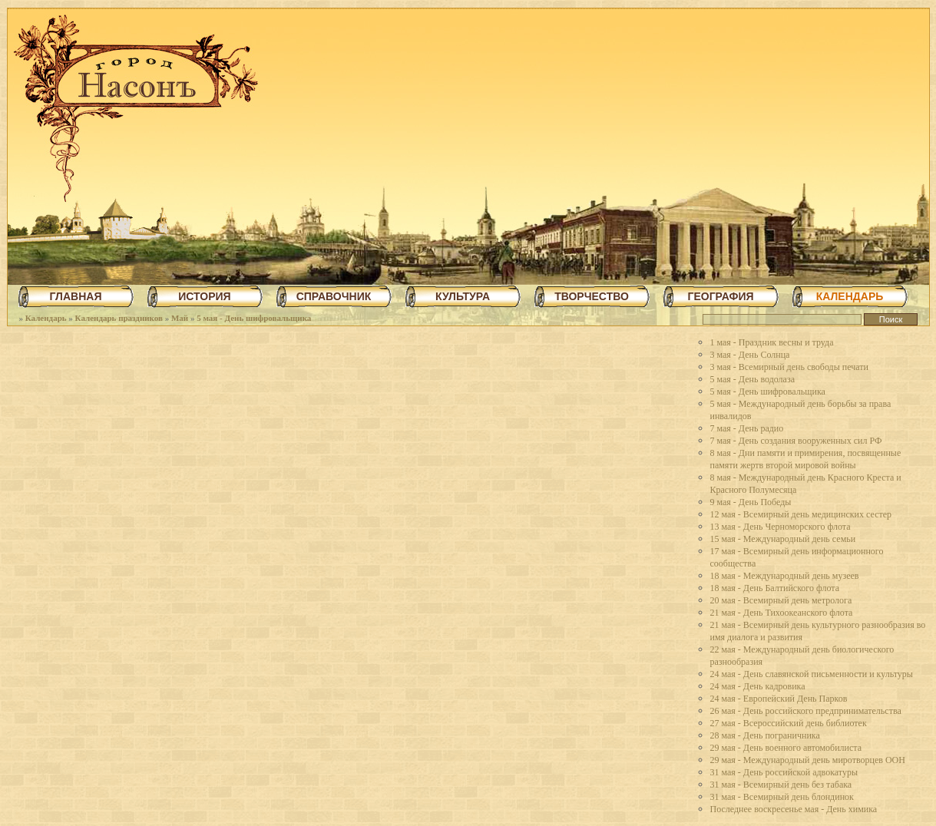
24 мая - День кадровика (757, 686)
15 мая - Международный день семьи (783, 539)
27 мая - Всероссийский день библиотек (788, 723)
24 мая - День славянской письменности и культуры (811, 674)
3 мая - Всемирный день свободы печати (789, 367)
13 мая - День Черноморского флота (780, 526)
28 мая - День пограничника (765, 735)
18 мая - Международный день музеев (784, 575)
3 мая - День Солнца (750, 354)
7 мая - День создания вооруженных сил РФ (796, 440)
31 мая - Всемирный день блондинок (782, 796)
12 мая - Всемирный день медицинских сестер (801, 514)
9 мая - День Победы (751, 502)
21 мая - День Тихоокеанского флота (781, 612)
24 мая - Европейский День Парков (779, 698)
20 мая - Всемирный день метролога (781, 600)
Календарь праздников (119, 317)
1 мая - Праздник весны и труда (772, 342)
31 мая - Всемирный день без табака (781, 784)
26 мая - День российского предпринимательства (805, 710)
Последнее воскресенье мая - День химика (794, 809)
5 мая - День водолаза (752, 379)
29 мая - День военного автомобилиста (786, 747)
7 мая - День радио (747, 428)
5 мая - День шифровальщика (254, 317)
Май (179, 317)
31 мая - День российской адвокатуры (784, 772)
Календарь (46, 317)
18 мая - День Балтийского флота (775, 588)
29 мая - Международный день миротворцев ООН (807, 760)
